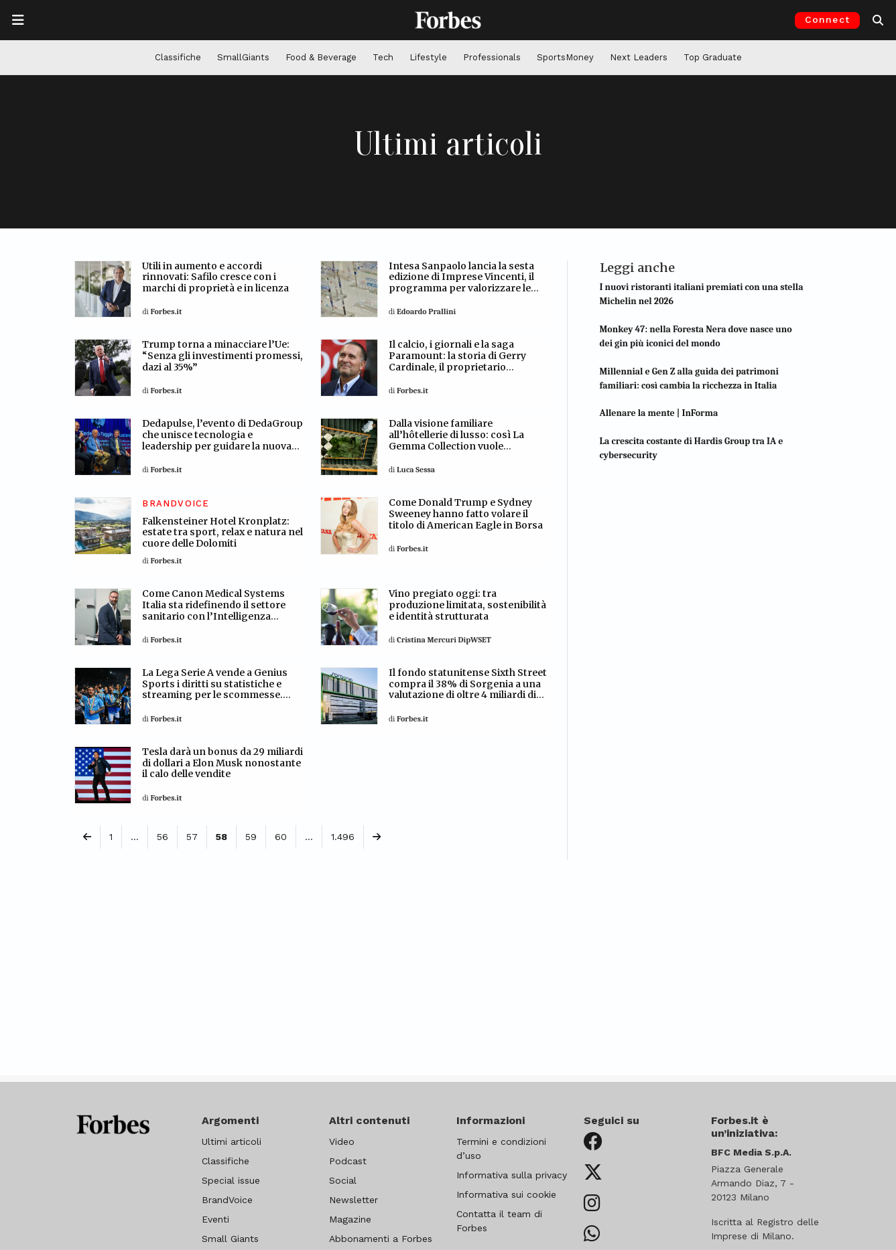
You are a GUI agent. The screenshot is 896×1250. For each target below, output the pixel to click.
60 (281, 836)
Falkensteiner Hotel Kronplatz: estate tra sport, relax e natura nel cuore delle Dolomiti (222, 532)
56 (162, 836)
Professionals (492, 57)
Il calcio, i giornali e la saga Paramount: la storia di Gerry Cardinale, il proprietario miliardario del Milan (457, 361)
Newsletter (353, 1199)
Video (342, 1141)
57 (192, 836)
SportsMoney (565, 57)
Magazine (350, 1219)
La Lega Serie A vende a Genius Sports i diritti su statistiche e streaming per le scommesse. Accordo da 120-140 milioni (214, 689)
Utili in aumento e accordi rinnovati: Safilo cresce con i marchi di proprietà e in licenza (215, 277)
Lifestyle (428, 57)
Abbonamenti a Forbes (380, 1238)
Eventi (215, 1219)
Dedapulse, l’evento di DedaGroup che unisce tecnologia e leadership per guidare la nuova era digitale (222, 440)
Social (343, 1180)
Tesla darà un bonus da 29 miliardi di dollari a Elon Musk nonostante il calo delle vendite (222, 763)
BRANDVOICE (175, 503)
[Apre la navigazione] (18, 20)
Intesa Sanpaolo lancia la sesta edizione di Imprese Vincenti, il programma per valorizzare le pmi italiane (461, 282)
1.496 (343, 836)
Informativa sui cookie (506, 1194)
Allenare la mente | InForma (659, 413)
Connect (827, 19)
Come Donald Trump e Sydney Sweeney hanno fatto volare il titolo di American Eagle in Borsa (466, 513)
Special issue (231, 1180)
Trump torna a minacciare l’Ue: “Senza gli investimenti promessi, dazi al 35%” (222, 355)
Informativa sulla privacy (511, 1175)
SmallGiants (243, 57)
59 (251, 836)
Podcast (348, 1161)
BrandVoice (227, 1199)
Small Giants (230, 1238)
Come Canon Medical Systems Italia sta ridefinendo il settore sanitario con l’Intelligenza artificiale (213, 610)
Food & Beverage (321, 57)
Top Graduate (713, 57)
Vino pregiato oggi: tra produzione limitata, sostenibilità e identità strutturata (467, 604)
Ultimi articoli (231, 1141)
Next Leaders (638, 57)
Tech (383, 57)
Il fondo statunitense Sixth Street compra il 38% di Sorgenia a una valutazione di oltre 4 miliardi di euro (468, 689)
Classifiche (178, 57)
